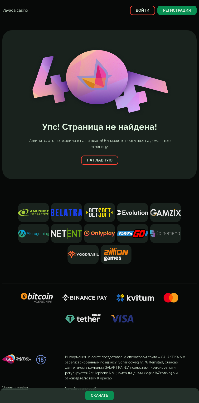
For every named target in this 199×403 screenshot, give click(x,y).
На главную (99, 160)
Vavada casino (15, 10)
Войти (142, 10)
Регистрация (177, 10)
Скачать (99, 395)
